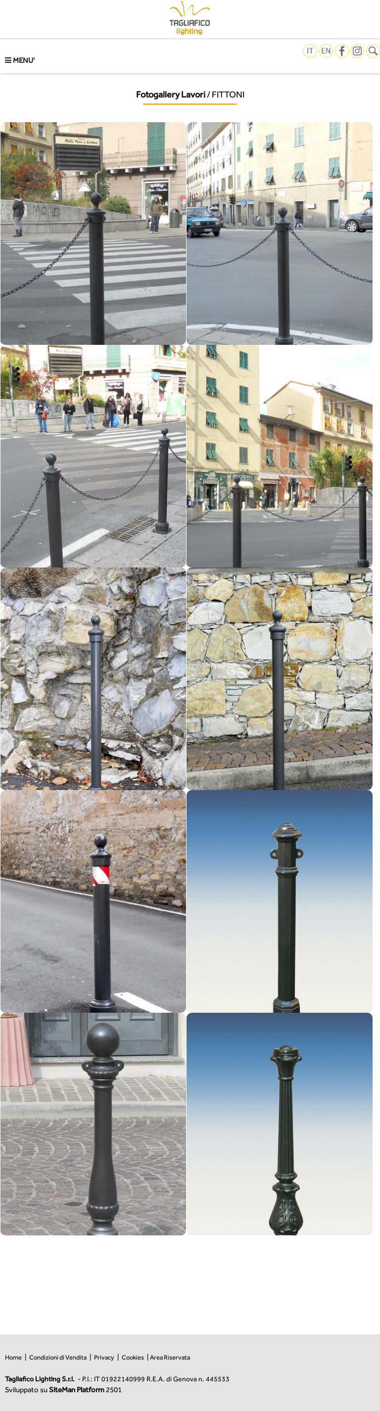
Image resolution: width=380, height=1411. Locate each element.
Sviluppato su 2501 (63, 1389)
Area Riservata (170, 1357)
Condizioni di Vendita (58, 1357)
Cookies (133, 1357)
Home (13, 1357)
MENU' (20, 60)
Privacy (104, 1357)
